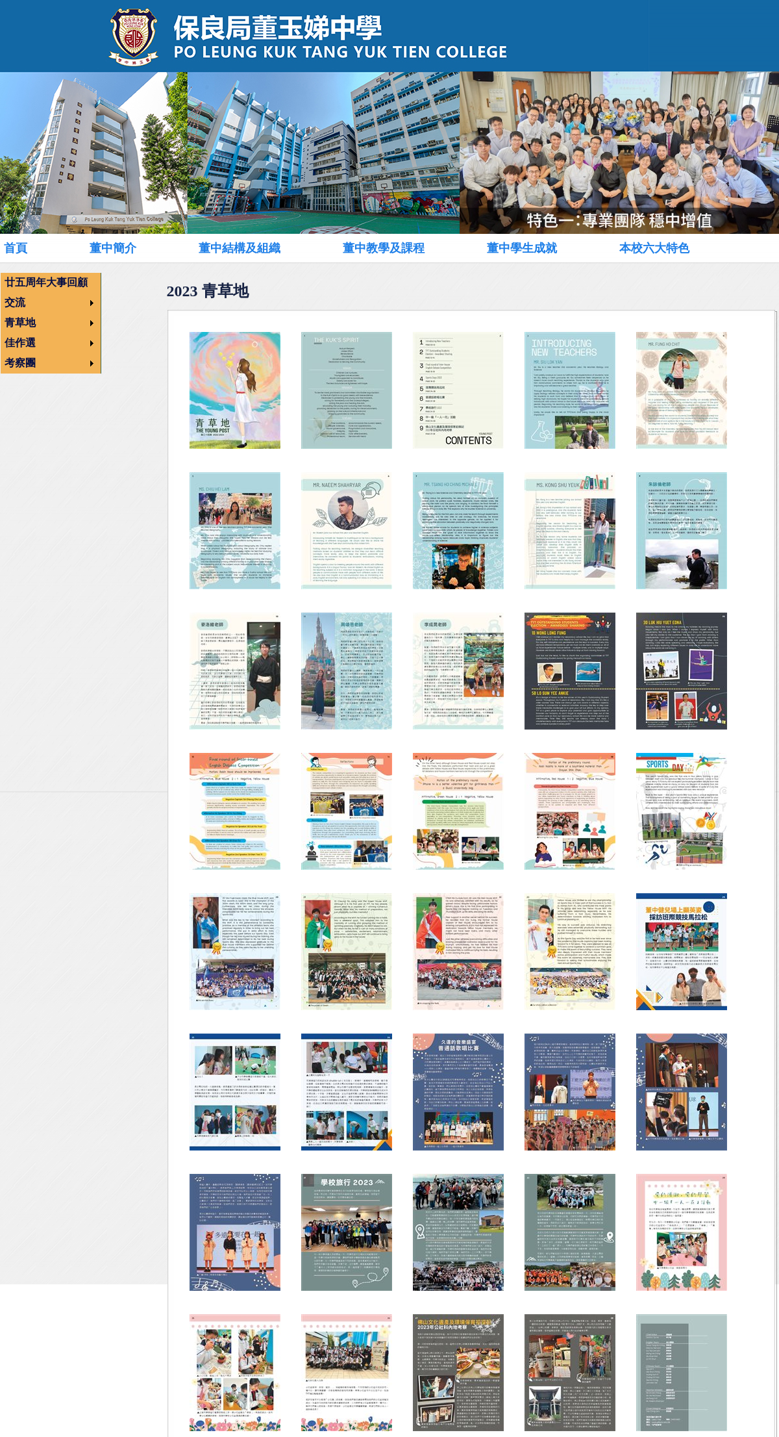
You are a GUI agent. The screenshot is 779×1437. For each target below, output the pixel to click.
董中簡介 (113, 248)
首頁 (15, 248)
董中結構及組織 (239, 248)
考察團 (20, 362)
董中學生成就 (522, 248)
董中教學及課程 (384, 248)
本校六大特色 (654, 248)
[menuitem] (30, 248)
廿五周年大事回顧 (46, 282)
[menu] (51, 323)
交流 (15, 302)
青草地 (20, 322)
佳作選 (20, 342)
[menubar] (374, 248)
